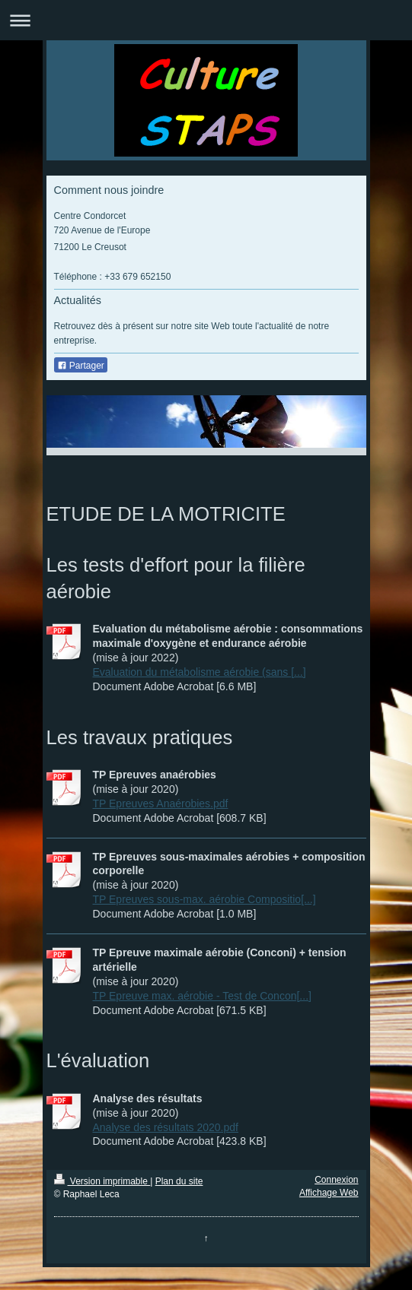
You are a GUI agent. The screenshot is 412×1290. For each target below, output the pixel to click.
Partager (80, 365)
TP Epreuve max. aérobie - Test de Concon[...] (202, 996)
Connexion (336, 1179)
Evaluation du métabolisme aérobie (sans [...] (199, 672)
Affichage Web (329, 1192)
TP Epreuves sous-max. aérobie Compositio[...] (204, 899)
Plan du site (179, 1181)
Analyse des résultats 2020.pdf (165, 1127)
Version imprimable (102, 1181)
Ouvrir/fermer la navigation (206, 20)
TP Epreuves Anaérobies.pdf (160, 803)
